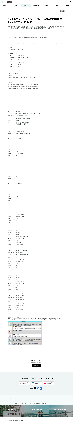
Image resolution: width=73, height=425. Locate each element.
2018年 (9, 398)
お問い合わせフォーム (36, 365)
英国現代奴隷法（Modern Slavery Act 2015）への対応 (16, 420)
